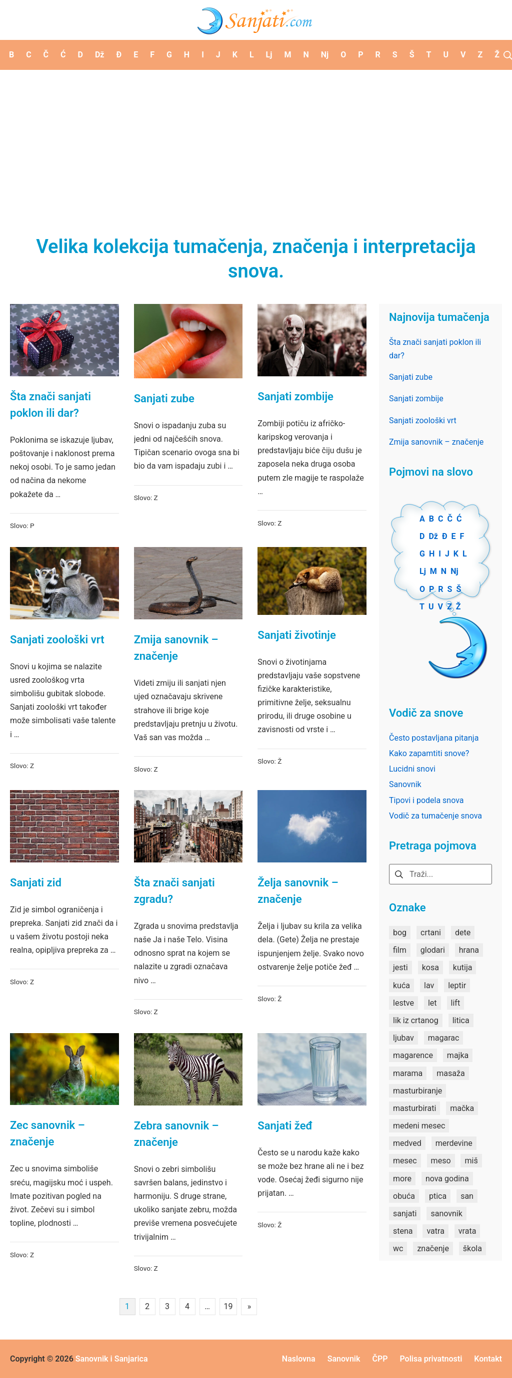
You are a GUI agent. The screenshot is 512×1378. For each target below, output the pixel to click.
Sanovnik (405, 784)
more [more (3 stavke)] (402, 1178)
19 (228, 1306)
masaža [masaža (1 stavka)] (450, 1073)
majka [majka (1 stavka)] (457, 1055)
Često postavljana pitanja (433, 738)
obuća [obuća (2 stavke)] (404, 1196)
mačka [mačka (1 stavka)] (462, 1108)
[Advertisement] (256, 145)
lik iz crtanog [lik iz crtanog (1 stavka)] (415, 1020)
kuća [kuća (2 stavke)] (401, 985)
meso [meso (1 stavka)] (441, 1160)
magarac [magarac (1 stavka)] (444, 1038)
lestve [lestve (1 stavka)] (403, 1003)
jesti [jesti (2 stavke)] (400, 967)
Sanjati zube (164, 398)
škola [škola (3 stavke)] (472, 1248)
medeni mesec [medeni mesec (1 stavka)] (419, 1125)
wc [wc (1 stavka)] (398, 1248)
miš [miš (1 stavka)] (471, 1160)
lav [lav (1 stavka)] (429, 985)
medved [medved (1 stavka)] (407, 1143)
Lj (423, 571)
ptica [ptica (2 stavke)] (437, 1196)
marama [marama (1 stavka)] (407, 1073)
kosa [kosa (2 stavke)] (430, 967)
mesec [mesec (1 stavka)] (405, 1160)
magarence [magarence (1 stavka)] (413, 1055)
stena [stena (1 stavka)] (403, 1231)
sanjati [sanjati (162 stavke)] (404, 1213)
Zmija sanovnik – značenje (436, 442)
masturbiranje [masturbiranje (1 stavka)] (417, 1091)
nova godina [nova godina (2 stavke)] (447, 1178)
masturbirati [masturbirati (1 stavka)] (414, 1108)
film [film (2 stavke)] (399, 950)
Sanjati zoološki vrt (57, 639)
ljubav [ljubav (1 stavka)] (403, 1038)
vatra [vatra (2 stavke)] (435, 1231)
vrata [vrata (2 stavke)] (467, 1231)
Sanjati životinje (297, 635)
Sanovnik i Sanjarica (112, 1359)
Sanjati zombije (296, 396)
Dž (433, 536)
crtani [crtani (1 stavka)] (430, 932)
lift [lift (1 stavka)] (455, 1003)
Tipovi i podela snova (426, 800)
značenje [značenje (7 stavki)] (432, 1248)
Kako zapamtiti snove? (429, 753)
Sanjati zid (36, 882)
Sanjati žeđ (285, 1125)
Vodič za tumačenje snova (435, 816)
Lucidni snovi (412, 769)
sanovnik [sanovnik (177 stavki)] (446, 1213)
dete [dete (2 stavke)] (462, 932)
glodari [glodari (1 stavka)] (432, 950)
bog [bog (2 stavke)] (399, 932)
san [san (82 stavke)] (467, 1196)
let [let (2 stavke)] (432, 1003)
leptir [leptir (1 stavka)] (457, 985)
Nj (454, 571)
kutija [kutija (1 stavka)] (462, 967)
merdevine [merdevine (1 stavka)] (454, 1143)
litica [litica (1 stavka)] (461, 1020)
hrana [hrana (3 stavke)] (469, 950)
